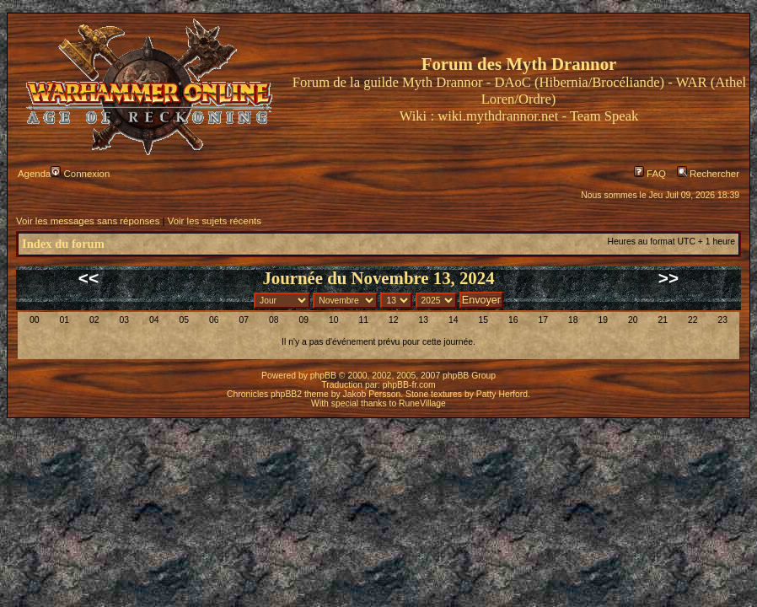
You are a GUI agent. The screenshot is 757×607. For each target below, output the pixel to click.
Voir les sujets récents (214, 221)
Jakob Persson (372, 394)
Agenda (34, 174)
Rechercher (708, 174)
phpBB (323, 375)
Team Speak (604, 116)
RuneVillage (422, 403)
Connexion (80, 174)
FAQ (650, 174)
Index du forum (63, 243)
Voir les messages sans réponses (87, 221)
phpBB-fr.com (409, 384)
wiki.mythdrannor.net (498, 116)
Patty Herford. (503, 394)
